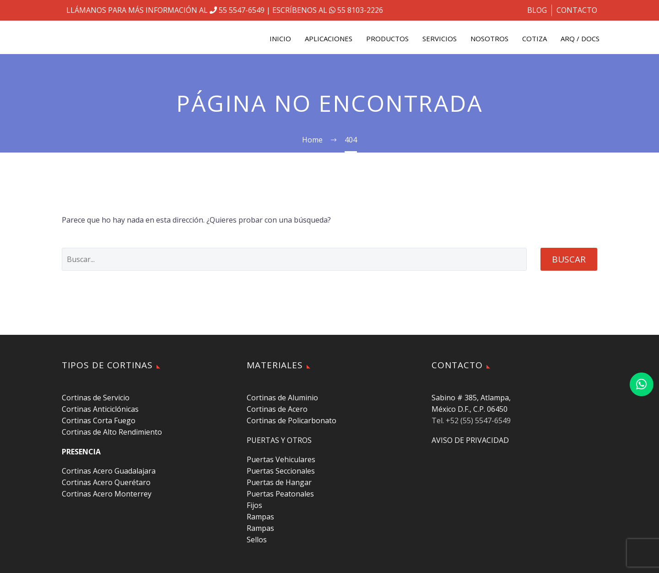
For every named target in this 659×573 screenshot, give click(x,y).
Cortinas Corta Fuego (98, 420)
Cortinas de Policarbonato (291, 420)
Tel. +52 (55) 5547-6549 (471, 420)
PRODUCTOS (387, 38)
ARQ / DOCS (580, 38)
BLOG (537, 10)
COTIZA (534, 38)
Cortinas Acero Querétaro (106, 482)
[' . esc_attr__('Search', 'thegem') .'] (294, 259)
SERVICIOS (439, 38)
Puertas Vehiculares (281, 459)
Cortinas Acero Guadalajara (109, 471)
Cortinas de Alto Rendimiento (112, 432)
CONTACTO (576, 10)
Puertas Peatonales (280, 494)
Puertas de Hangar (279, 482)
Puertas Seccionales (281, 471)
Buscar (569, 259)
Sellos (257, 540)
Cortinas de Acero (277, 409)
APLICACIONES (328, 38)
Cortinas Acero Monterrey (106, 494)
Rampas (260, 517)
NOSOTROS (489, 38)
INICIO (280, 38)
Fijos (254, 505)
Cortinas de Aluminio (282, 398)
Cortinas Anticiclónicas (100, 409)
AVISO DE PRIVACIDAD (470, 440)
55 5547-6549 (237, 10)
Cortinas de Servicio (96, 398)
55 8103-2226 (355, 10)
